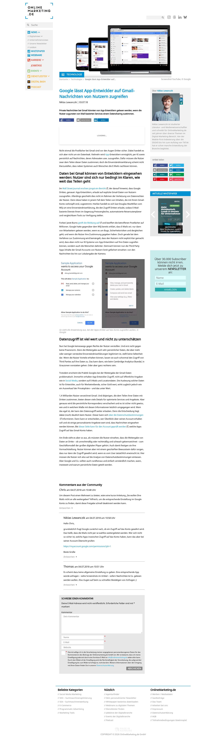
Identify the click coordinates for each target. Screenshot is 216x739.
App (107, 154)
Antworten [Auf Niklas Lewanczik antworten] (69, 556)
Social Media (71, 380)
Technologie (76, 79)
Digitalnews (34, 36)
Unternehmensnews (38, 40)
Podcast (109, 720)
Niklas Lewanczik (165, 90)
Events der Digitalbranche (118, 716)
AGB (154, 716)
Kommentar (66, 612)
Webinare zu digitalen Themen (120, 705)
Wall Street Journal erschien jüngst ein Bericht (84, 188)
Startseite (63, 79)
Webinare (36, 55)
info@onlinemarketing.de (117, 657)
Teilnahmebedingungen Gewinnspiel (169, 720)
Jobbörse (36, 65)
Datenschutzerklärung (105, 665)
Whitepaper (38, 51)
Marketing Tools (67, 713)
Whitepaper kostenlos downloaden (122, 702)
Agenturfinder (112, 694)
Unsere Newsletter (38, 43)
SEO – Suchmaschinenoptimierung (76, 698)
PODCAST (36, 87)
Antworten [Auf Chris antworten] (64, 508)
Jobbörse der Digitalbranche (119, 713)
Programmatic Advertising (72, 709)
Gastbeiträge (158, 698)
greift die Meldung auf (88, 222)
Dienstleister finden (115, 709)
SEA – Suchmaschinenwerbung (74, 702)
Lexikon (32, 47)
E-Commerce (65, 705)
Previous (154, 214)
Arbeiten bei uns (160, 705)
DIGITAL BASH (38, 81)
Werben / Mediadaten (162, 694)
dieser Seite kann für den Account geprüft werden (102, 426)
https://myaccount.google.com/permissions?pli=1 (87, 546)
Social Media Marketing (70, 694)
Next (186, 214)
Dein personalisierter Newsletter (121, 698)
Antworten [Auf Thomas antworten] (69, 584)
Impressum (157, 709)
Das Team (156, 702)
